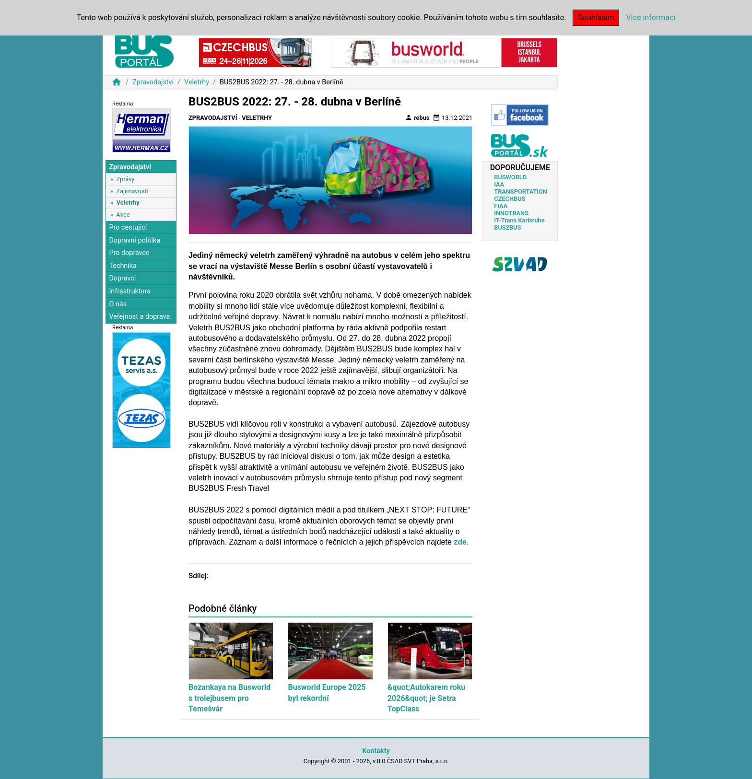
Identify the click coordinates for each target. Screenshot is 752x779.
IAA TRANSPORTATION (520, 188)
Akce (122, 214)
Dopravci (122, 278)
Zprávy (125, 179)
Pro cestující (128, 227)
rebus (417, 117)
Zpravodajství (153, 82)
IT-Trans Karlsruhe (519, 220)
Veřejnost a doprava (139, 317)
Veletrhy (196, 82)
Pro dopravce (129, 253)
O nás (118, 304)
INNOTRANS (511, 213)
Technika (123, 266)
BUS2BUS (507, 227)
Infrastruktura (130, 291)
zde (460, 542)
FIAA (500, 205)
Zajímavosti (132, 191)
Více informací (650, 17)
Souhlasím (596, 17)
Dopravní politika (134, 240)
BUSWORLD (510, 177)
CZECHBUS (509, 198)
